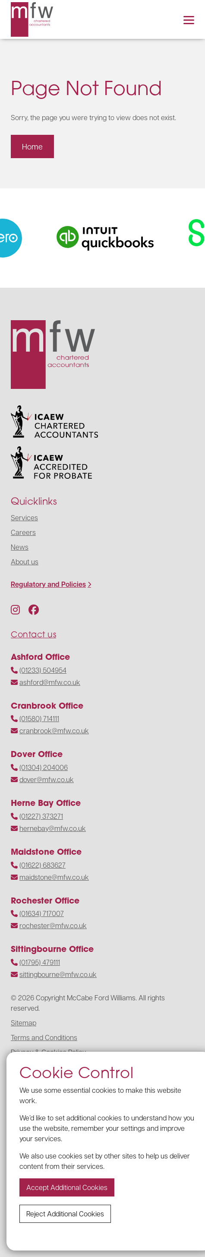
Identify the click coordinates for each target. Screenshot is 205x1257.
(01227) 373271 (41, 816)
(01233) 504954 (42, 670)
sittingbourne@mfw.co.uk (58, 974)
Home (32, 146)
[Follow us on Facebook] (33, 609)
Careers (23, 532)
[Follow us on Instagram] (15, 609)
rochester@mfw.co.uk (53, 925)
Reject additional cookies (65, 1213)
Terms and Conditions (44, 1037)
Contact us (33, 634)
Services (24, 517)
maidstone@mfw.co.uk (54, 876)
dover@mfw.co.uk (46, 779)
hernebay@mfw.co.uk (52, 828)
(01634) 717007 (41, 913)
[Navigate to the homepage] (32, 19)
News (19, 546)
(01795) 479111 (39, 962)
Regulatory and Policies (48, 584)
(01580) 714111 (39, 718)
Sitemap (23, 1022)
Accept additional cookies (66, 1187)
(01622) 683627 (42, 864)
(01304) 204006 (43, 767)
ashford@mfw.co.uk (49, 682)
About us (24, 561)
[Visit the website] (111, 238)
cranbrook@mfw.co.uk (54, 730)
